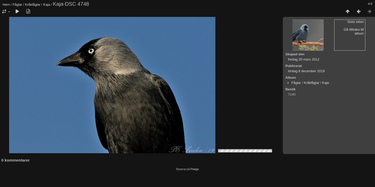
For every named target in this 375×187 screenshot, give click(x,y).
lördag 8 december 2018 (306, 71)
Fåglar (17, 4)
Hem (6, 4)
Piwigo (195, 169)
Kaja (46, 4)
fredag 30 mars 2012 (303, 59)
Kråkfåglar (32, 4)
